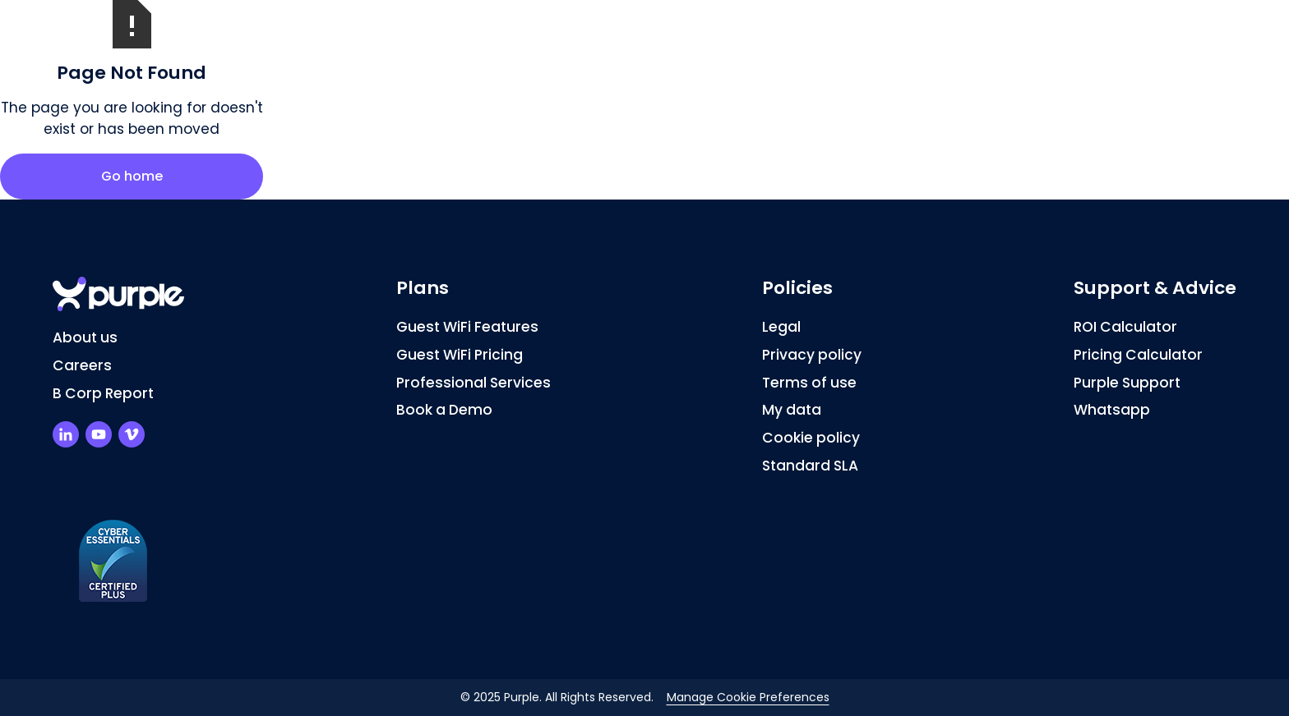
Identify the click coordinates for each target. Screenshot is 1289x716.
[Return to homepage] (118, 294)
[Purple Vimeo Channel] (131, 434)
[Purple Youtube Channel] (98, 434)
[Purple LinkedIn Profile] (66, 434)
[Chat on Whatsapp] (1155, 411)
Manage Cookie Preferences (748, 697)
